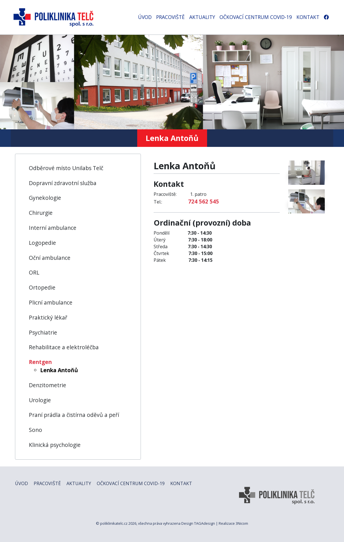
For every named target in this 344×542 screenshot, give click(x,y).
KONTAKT (307, 17)
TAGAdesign (204, 523)
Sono (35, 430)
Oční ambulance (49, 258)
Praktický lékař (48, 317)
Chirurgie (41, 213)
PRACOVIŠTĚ (170, 17)
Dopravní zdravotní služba (62, 183)
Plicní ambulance (50, 302)
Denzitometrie (47, 385)
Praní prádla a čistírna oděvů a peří (74, 415)
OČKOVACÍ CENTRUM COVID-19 (256, 17)
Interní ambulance (52, 228)
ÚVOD (145, 17)
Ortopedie (42, 287)
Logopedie (42, 243)
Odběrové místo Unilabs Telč (66, 168)
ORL (34, 272)
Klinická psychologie (55, 445)
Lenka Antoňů (59, 370)
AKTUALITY (202, 17)
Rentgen (40, 362)
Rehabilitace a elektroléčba (64, 347)
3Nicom (242, 523)
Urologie (40, 400)
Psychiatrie (43, 332)
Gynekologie (45, 198)
